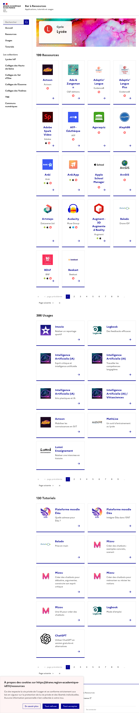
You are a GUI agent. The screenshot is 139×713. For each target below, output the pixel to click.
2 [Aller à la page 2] (74, 296)
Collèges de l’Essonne (15, 84)
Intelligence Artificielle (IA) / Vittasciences (117, 393)
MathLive (112, 419)
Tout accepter (70, 706)
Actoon (47, 80)
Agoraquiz (98, 127)
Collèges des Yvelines (15, 90)
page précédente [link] (54, 296)
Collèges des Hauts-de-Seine (15, 67)
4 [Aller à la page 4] (86, 296)
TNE (7, 97)
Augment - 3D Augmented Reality (98, 224)
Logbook (112, 327)
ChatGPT (61, 635)
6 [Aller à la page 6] (99, 296)
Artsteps (47, 219)
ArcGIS (124, 175)
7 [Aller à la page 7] (105, 296)
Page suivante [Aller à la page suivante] (45, 302)
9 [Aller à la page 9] (118, 296)
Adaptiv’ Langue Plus (124, 83)
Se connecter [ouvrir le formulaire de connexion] (91, 709)
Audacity (73, 219)
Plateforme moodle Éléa (67, 511)
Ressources (10, 34)
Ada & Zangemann (73, 83)
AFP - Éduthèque (73, 129)
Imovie (59, 327)
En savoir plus (31, 706)
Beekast (73, 270)
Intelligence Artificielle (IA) (64, 357)
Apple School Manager (98, 178)
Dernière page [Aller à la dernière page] (59, 303)
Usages (8, 40)
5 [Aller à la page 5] (92, 296)
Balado (124, 219)
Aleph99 (124, 127)
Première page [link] (38, 297)
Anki (48, 175)
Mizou (110, 541)
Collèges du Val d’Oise (12, 76)
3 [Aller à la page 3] (80, 296)
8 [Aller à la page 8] (111, 296)
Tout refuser (51, 706)
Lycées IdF (10, 59)
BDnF (47, 270)
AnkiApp (73, 175)
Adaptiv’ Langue (98, 82)
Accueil (9, 27)
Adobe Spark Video (47, 131)
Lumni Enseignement (64, 449)
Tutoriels (9, 46)
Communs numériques (11, 105)
